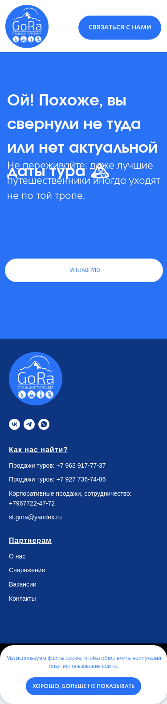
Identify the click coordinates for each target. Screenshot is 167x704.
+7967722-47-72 (32, 503)
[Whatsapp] (43, 424)
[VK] (14, 424)
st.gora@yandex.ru (35, 517)
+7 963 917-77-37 (81, 465)
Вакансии (23, 584)
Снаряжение (27, 570)
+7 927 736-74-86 (81, 479)
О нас (17, 556)
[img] (27, 26)
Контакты (22, 598)
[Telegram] (29, 424)
